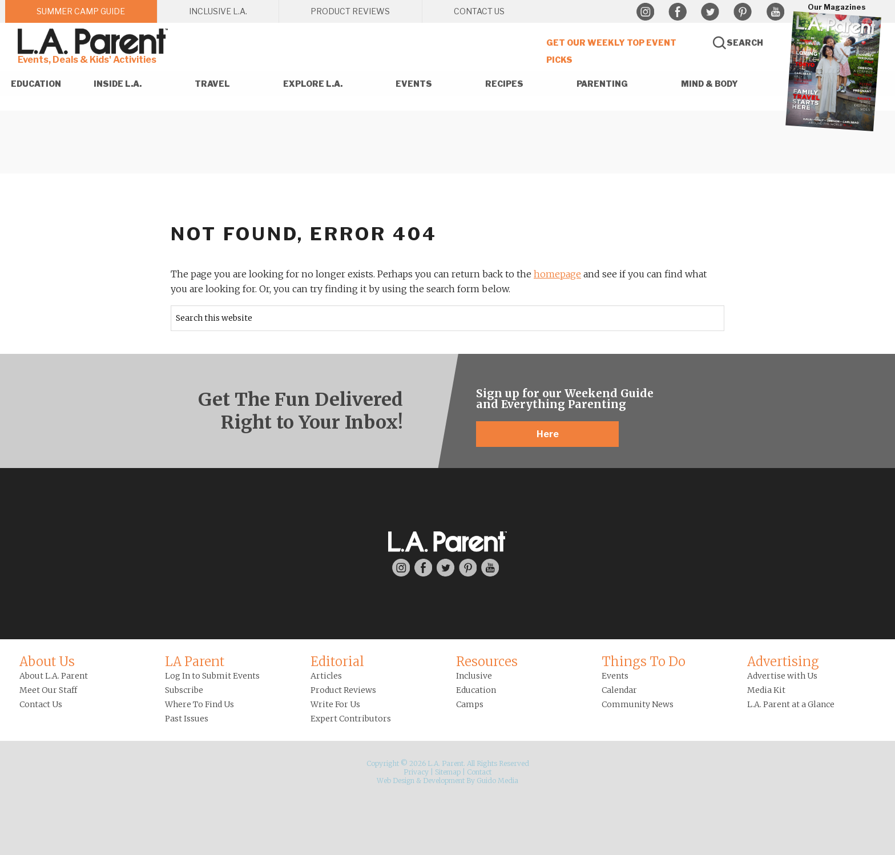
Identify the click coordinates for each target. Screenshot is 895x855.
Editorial (337, 662)
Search (745, 42)
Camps (469, 704)
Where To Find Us (199, 704)
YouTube (775, 12)
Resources (487, 662)
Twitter (710, 12)
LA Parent (194, 662)
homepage (557, 274)
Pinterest (742, 12)
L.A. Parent (95, 41)
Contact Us (40, 704)
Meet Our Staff (48, 690)
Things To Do (644, 662)
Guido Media (497, 780)
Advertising (783, 662)
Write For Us (335, 704)
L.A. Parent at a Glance (790, 704)
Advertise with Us (782, 676)
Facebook (677, 12)
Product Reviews (343, 690)
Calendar (619, 690)
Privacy (416, 772)
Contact (479, 772)
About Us (47, 662)
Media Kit (766, 690)
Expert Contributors (351, 718)
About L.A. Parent (53, 676)
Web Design (395, 780)
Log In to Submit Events (212, 676)
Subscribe (184, 690)
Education (476, 690)
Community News (638, 704)
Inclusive (474, 676)
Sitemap (448, 772)
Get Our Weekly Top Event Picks (611, 51)
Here (548, 434)
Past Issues (186, 718)
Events (615, 676)
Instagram (645, 12)
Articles (326, 676)
